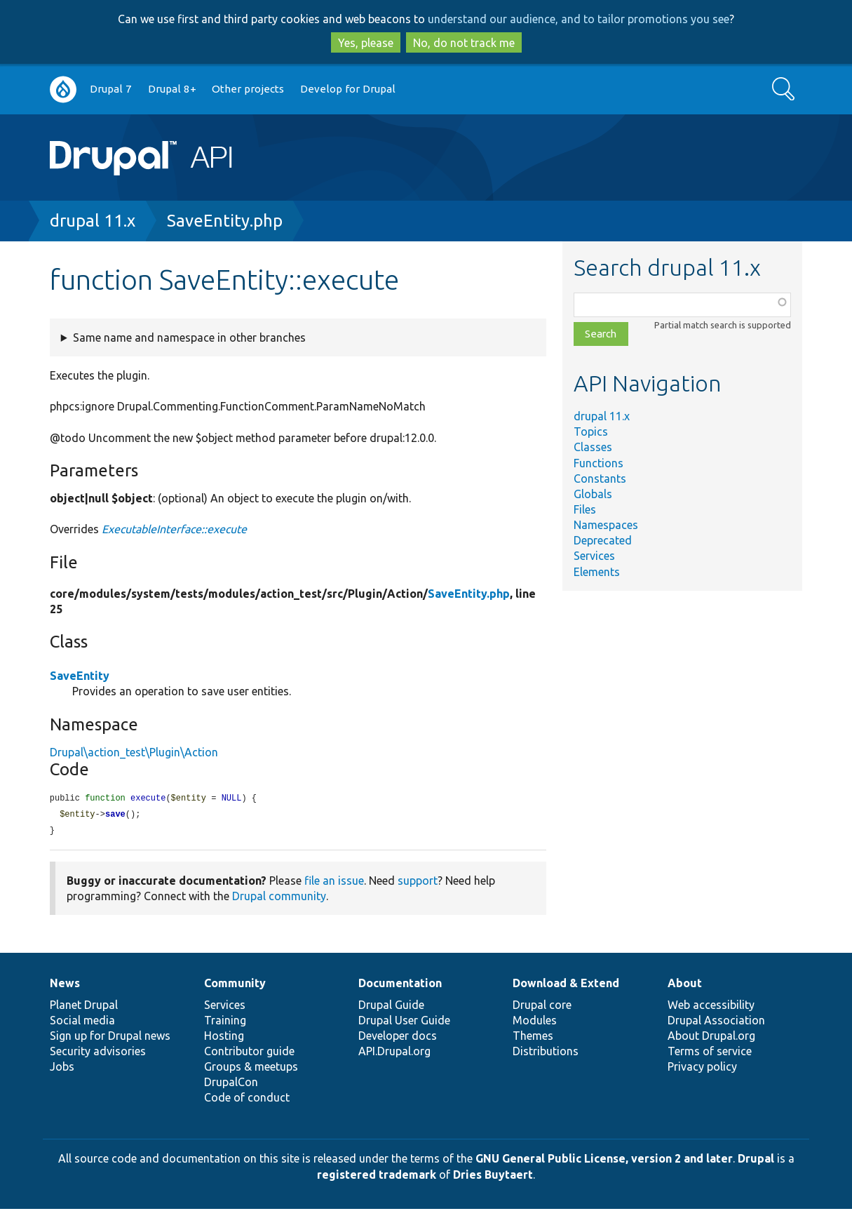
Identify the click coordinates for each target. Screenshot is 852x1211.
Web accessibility (711, 1007)
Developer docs (397, 1037)
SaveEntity (79, 675)
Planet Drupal (84, 1007)
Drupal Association (716, 1022)
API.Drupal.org (394, 1053)
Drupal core (542, 1007)
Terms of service (710, 1053)
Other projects (248, 89)
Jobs (62, 1068)
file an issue (334, 882)
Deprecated (603, 540)
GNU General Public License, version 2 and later (604, 1160)
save (115, 816)
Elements (597, 572)
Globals (593, 494)
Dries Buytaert (493, 1176)
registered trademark (376, 1176)
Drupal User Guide (404, 1022)
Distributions (546, 1053)
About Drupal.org (711, 1037)
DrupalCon (231, 1084)
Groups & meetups (251, 1068)
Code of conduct (247, 1099)
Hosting (224, 1037)
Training (225, 1022)
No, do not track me (464, 42)
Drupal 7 (111, 89)
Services (594, 555)
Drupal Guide (391, 1007)
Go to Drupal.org (63, 89)
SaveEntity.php (225, 220)
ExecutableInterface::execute (174, 529)
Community (235, 985)
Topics (591, 431)
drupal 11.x (92, 220)
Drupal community (279, 898)
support (418, 882)
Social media (82, 1022)
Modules (535, 1022)
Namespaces (606, 524)
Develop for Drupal (347, 89)
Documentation (400, 985)
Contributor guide (249, 1053)
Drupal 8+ (172, 89)
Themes (533, 1037)
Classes (593, 447)
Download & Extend (566, 985)
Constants (600, 478)
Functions (598, 463)
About (685, 985)
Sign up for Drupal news (110, 1037)
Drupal (756, 1160)
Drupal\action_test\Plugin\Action (134, 752)
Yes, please (365, 42)
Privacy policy (702, 1068)
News (65, 985)
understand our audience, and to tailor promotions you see (578, 19)
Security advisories (98, 1053)
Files (585, 509)
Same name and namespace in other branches (189, 337)
